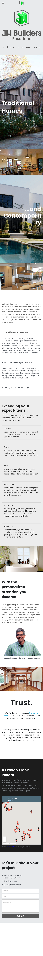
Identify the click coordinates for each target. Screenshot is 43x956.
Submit (20, 918)
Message (7, 904)
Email (5, 898)
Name (5, 893)
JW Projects (11, 848)
